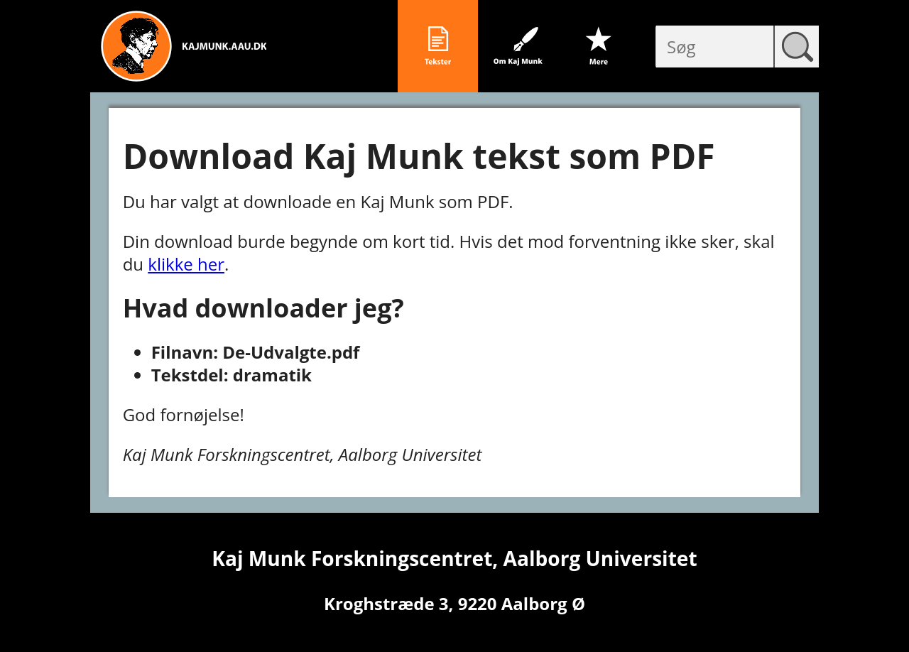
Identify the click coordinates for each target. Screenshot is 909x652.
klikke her (186, 264)
